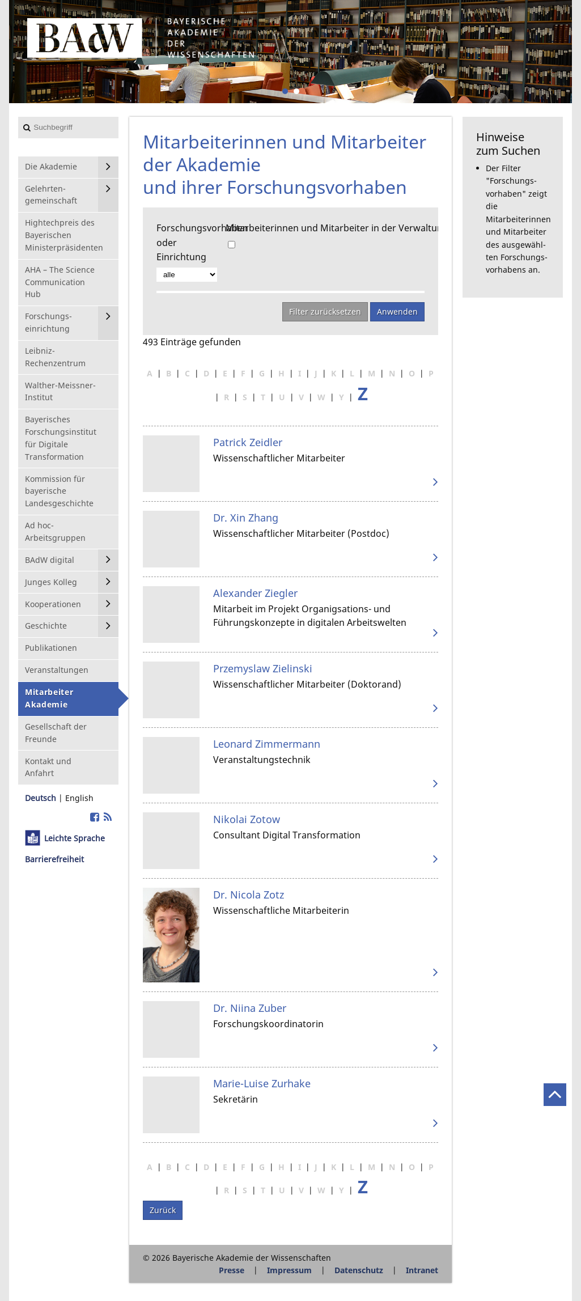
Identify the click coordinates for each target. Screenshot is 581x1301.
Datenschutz (358, 1270)
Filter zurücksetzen (325, 311)
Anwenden (397, 311)
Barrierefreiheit (54, 859)
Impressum (289, 1270)
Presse (231, 1270)
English (79, 798)
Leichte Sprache (74, 838)
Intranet (422, 1270)
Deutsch (40, 798)
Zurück (163, 1210)
